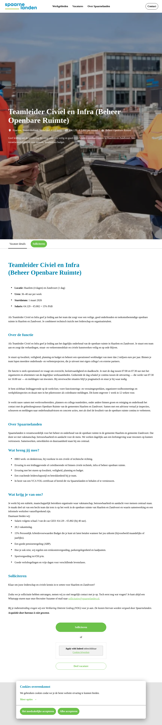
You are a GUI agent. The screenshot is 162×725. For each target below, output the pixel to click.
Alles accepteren (75, 711)
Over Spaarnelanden (101, 6)
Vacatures (77, 6)
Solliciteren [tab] (43, 243)
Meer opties (29, 699)
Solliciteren (81, 659)
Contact (151, 6)
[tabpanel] (81, 481)
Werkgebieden (57, 6)
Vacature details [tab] (19, 243)
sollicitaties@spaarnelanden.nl (116, 627)
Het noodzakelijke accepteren (40, 711)
